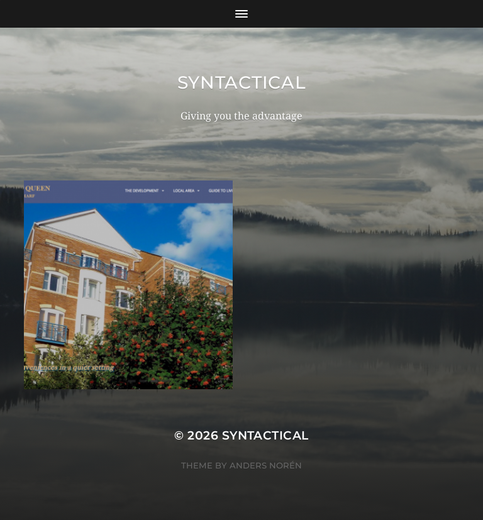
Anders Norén (266, 465)
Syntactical (241, 82)
